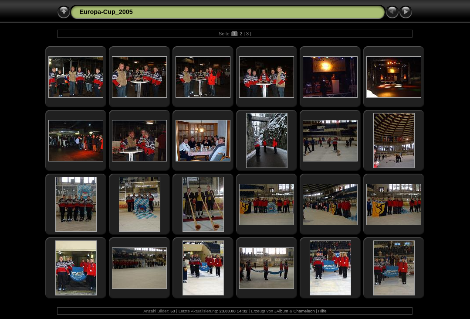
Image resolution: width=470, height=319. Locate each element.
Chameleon (304, 311)
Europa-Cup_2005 (105, 11)
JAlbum (281, 311)
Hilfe (322, 311)
